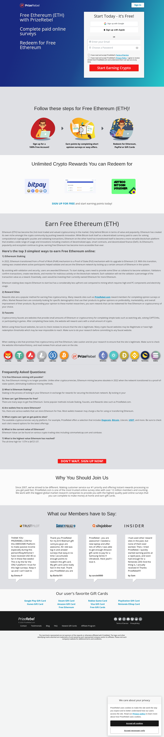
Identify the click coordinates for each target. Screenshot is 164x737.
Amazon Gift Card (66, 604)
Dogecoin (106, 420)
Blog (48, 626)
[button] (114, 23)
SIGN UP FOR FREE (63, 203)
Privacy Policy (121, 58)
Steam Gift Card (66, 600)
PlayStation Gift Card (129, 600)
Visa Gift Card (98, 604)
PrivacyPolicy (135, 623)
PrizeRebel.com (102, 297)
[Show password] (137, 47)
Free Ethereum (66, 607)
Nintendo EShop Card (129, 604)
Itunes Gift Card (35, 604)
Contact (23, 626)
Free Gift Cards (97, 607)
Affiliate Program (88, 626)
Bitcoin (115, 420)
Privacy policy (138, 714)
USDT (131, 420)
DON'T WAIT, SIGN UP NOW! (82, 461)
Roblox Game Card (97, 600)
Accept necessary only (134, 730)
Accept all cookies (134, 723)
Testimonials (36, 626)
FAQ (56, 626)
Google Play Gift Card (35, 600)
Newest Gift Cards (69, 626)
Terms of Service (122, 55)
